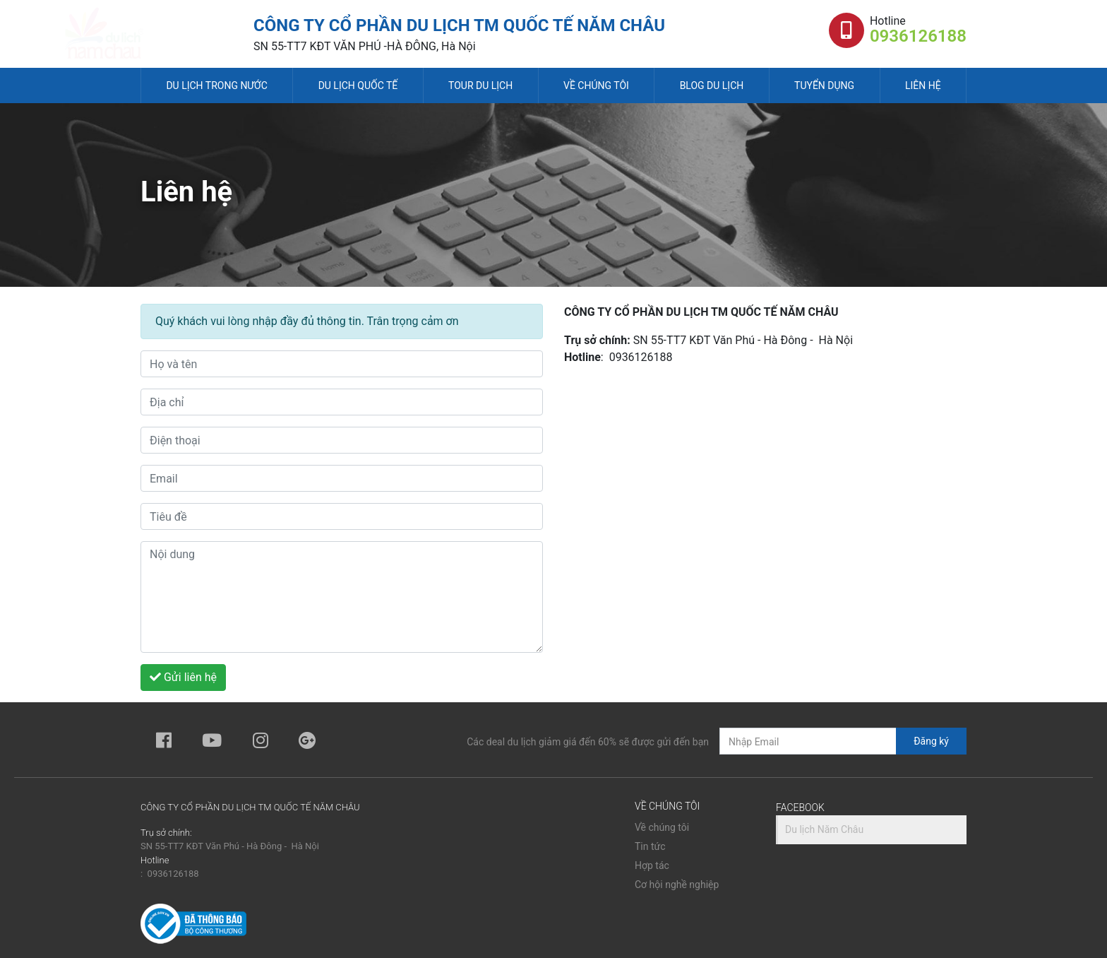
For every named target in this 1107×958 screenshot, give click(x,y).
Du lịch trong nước (216, 85)
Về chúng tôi (596, 85)
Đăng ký (931, 741)
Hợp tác (652, 865)
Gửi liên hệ (183, 677)
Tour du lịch (480, 85)
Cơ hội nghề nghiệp (677, 884)
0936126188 (918, 36)
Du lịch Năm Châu (824, 829)
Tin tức (650, 846)
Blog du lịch (712, 85)
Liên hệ (923, 85)
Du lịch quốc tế (358, 85)
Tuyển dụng (824, 85)
